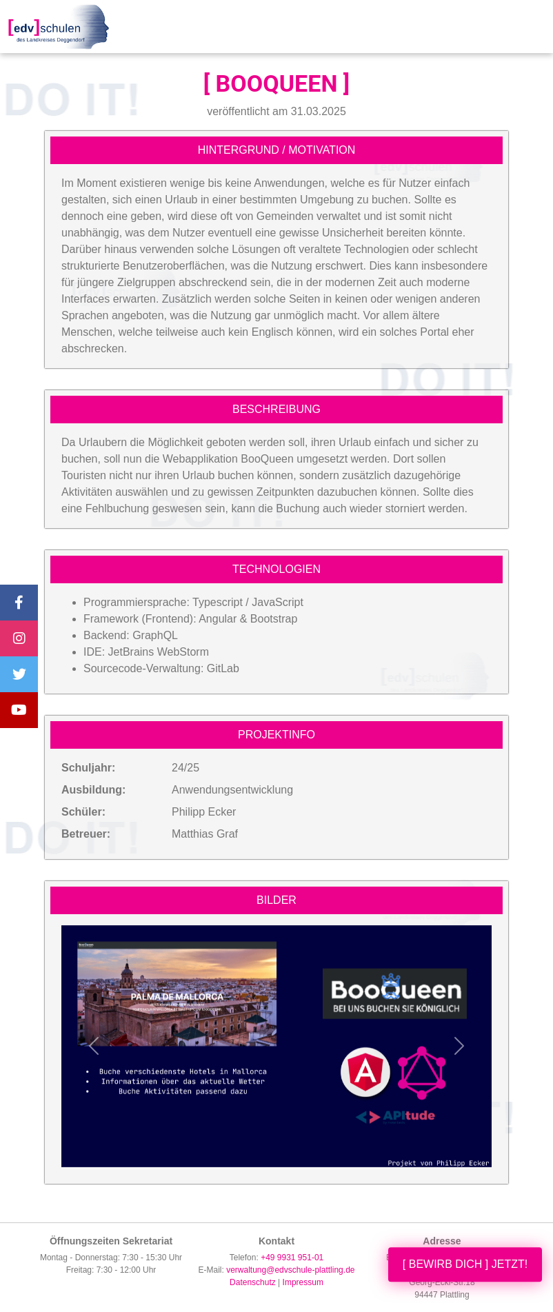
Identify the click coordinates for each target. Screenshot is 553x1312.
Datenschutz (253, 1282)
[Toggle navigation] (528, 27)
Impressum (303, 1282)
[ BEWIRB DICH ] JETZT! (465, 1264)
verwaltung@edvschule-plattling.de (290, 1270)
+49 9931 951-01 (292, 1257)
